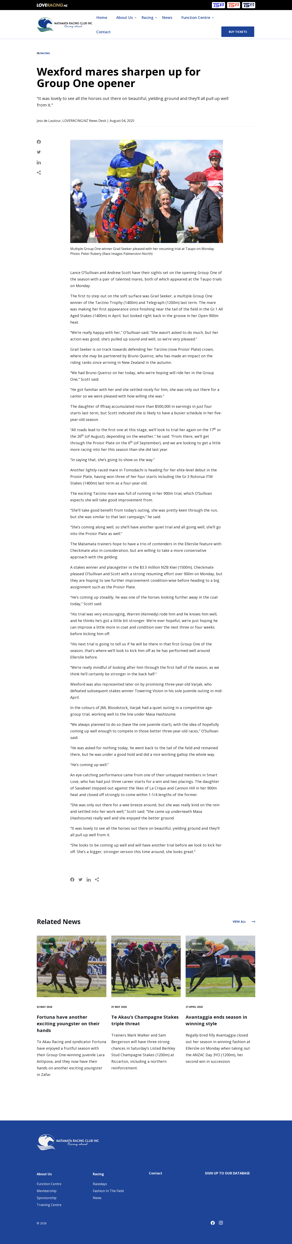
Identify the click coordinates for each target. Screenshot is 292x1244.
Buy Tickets (238, 32)
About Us (124, 17)
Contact (103, 31)
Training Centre (49, 1205)
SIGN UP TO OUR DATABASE (227, 1173)
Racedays (100, 1184)
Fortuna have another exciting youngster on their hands (68, 1023)
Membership (46, 1191)
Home (101, 17)
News (167, 17)
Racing (147, 17)
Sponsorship (46, 1198)
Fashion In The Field (108, 1191)
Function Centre (195, 17)
